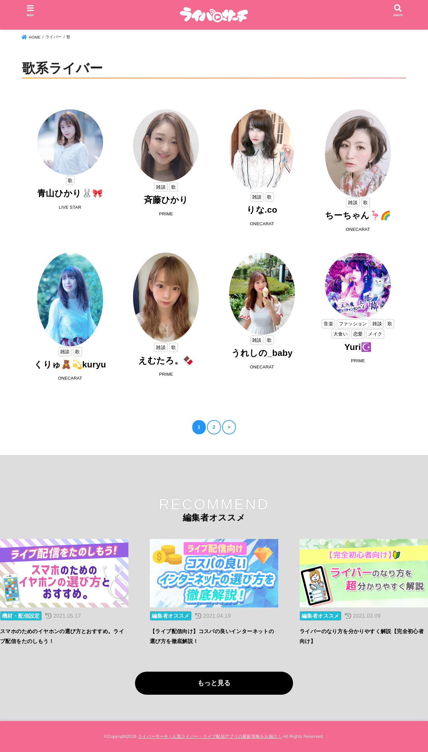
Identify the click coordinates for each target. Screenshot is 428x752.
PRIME (166, 213)
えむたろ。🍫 (166, 360)
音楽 (328, 323)
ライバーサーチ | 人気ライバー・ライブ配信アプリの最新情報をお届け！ (210, 736)
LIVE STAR (70, 207)
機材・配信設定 (21, 616)
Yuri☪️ (358, 347)
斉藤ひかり (166, 200)
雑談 (161, 187)
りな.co (262, 210)
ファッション (353, 323)
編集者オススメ (171, 616)
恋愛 (358, 333)
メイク (375, 333)
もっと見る (214, 682)
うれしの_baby (262, 353)
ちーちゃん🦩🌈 (358, 215)
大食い (341, 333)
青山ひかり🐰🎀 (70, 193)
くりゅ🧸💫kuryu (70, 364)
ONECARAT (262, 223)
